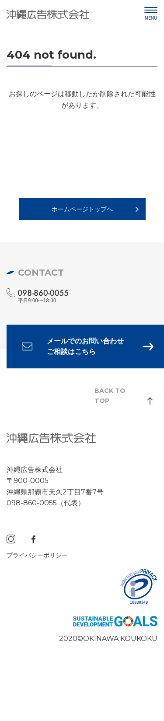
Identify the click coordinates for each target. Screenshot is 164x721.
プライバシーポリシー (37, 555)
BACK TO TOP (110, 395)
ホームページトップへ (82, 209)
